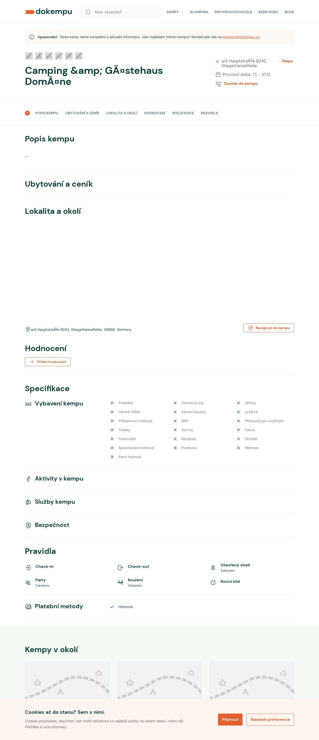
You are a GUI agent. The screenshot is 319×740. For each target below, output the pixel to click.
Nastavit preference (270, 719)
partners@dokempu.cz (241, 37)
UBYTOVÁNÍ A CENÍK (82, 113)
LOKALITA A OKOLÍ (121, 113)
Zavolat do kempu (241, 83)
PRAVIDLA (209, 113)
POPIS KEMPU (46, 113)
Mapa (286, 61)
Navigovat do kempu (269, 328)
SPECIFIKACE (183, 113)
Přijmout (230, 719)
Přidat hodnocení (47, 362)
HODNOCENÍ (154, 113)
